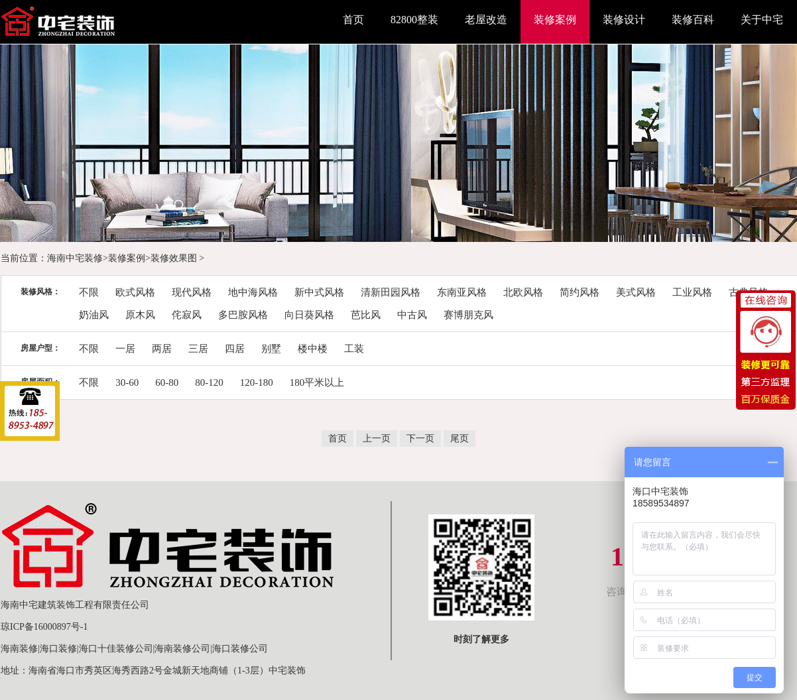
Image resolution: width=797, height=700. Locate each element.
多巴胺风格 (243, 315)
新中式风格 (319, 292)
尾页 (459, 438)
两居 (162, 348)
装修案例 (555, 19)
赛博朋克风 (468, 315)
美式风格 (636, 292)
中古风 (412, 315)
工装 (354, 348)
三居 (198, 348)
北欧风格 (523, 292)
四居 (235, 348)
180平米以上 (317, 382)
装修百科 (693, 19)
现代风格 (192, 292)
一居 (125, 348)
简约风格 (579, 292)
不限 (89, 292)
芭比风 (366, 315)
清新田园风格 (390, 292)
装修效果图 (174, 258)
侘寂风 (187, 315)
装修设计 (624, 19)
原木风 (140, 315)
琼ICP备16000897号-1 (44, 627)
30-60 (127, 382)
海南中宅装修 (75, 258)
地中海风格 (253, 292)
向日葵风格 (309, 315)
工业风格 (692, 292)
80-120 (209, 382)
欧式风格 (135, 292)
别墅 (271, 348)
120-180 (256, 382)
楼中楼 (313, 348)
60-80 (166, 382)
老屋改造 (486, 19)
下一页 (420, 438)
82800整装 (414, 19)
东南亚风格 (462, 292)
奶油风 (94, 315)
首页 (353, 19)
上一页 (377, 438)
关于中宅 (762, 19)
